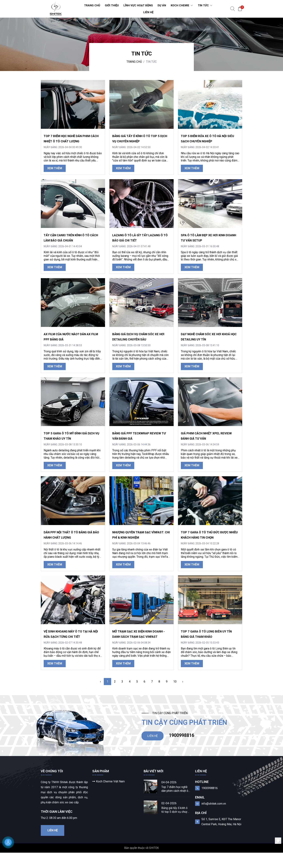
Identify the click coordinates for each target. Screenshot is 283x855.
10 (175, 681)
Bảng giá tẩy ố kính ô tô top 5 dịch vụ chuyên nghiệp (175, 812)
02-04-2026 (169, 805)
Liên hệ (52, 832)
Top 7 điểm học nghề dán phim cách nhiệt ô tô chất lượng (174, 791)
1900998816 (181, 736)
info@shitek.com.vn (213, 806)
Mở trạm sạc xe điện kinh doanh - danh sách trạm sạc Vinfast (140, 636)
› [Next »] (182, 681)
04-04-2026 (169, 784)
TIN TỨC (151, 61)
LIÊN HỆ (152, 737)
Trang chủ (134, 61)
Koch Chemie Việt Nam (108, 783)
